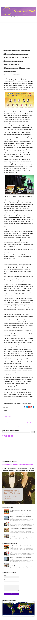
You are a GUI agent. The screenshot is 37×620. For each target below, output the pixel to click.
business (22, 74)
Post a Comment (8, 416)
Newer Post (7, 422)
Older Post (29, 422)
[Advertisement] (18, 35)
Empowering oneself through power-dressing (19, 523)
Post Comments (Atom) (13, 426)
